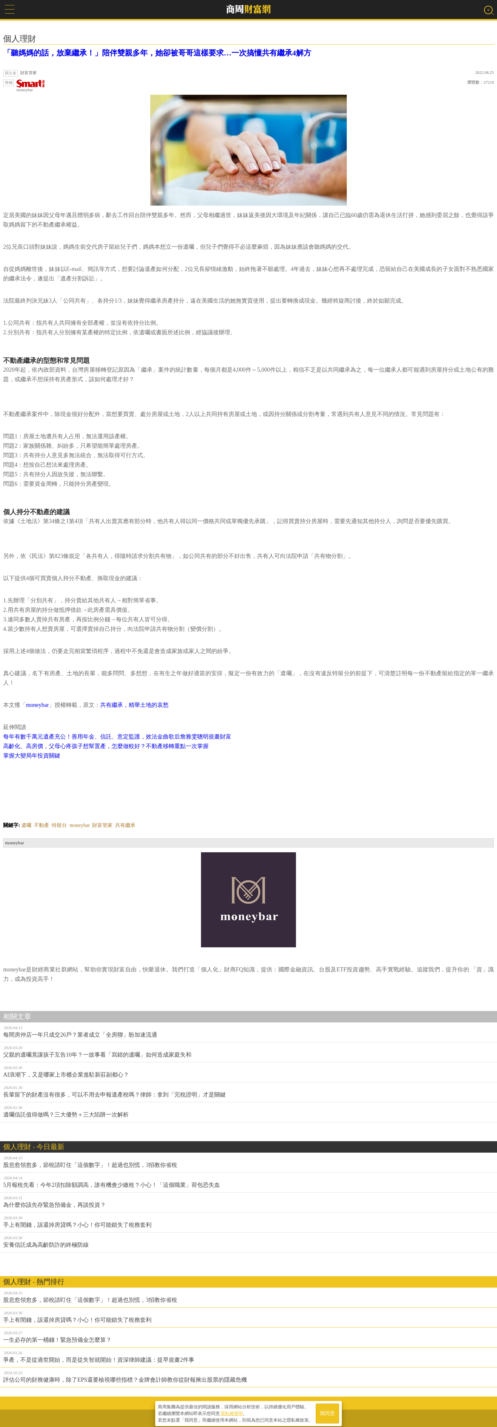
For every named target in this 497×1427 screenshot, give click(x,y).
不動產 (41, 825)
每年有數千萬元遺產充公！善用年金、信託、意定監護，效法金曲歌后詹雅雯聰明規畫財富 (117, 736)
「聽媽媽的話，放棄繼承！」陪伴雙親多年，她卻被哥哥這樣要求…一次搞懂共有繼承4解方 (157, 53)
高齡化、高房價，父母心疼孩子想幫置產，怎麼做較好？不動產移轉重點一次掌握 (106, 746)
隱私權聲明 (232, 1411)
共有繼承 (125, 825)
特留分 (59, 825)
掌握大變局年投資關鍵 (31, 755)
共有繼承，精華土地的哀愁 (134, 705)
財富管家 (102, 825)
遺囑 (26, 825)
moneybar (30, 86)
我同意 (327, 1411)
